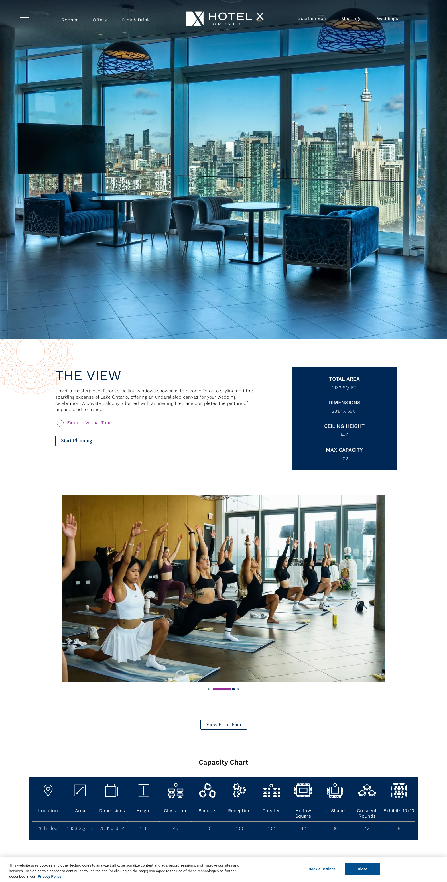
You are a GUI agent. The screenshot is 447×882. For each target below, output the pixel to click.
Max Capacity (344, 450)
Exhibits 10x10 (398, 810)
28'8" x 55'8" (344, 411)
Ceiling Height (344, 426)
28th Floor (48, 828)
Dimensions (344, 402)
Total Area (344, 379)
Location (48, 810)
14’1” (344, 435)
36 (335, 828)
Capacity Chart (223, 762)
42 (303, 828)
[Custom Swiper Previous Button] (209, 698)
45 (175, 828)
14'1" (144, 828)
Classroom (176, 810)
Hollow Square (303, 813)
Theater (271, 810)
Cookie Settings (322, 874)
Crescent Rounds (367, 813)
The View (88, 375)
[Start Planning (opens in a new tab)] (76, 441)
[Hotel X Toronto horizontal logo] (225, 28)
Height (144, 810)
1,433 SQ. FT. (80, 828)
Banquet (207, 810)
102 (344, 458)
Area (80, 810)
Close (362, 874)
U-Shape (335, 810)
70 (207, 828)
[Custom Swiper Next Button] (238, 698)
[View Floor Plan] (223, 734)
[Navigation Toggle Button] (24, 19)
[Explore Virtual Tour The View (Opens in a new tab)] (84, 422)
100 (239, 828)
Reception (239, 810)
